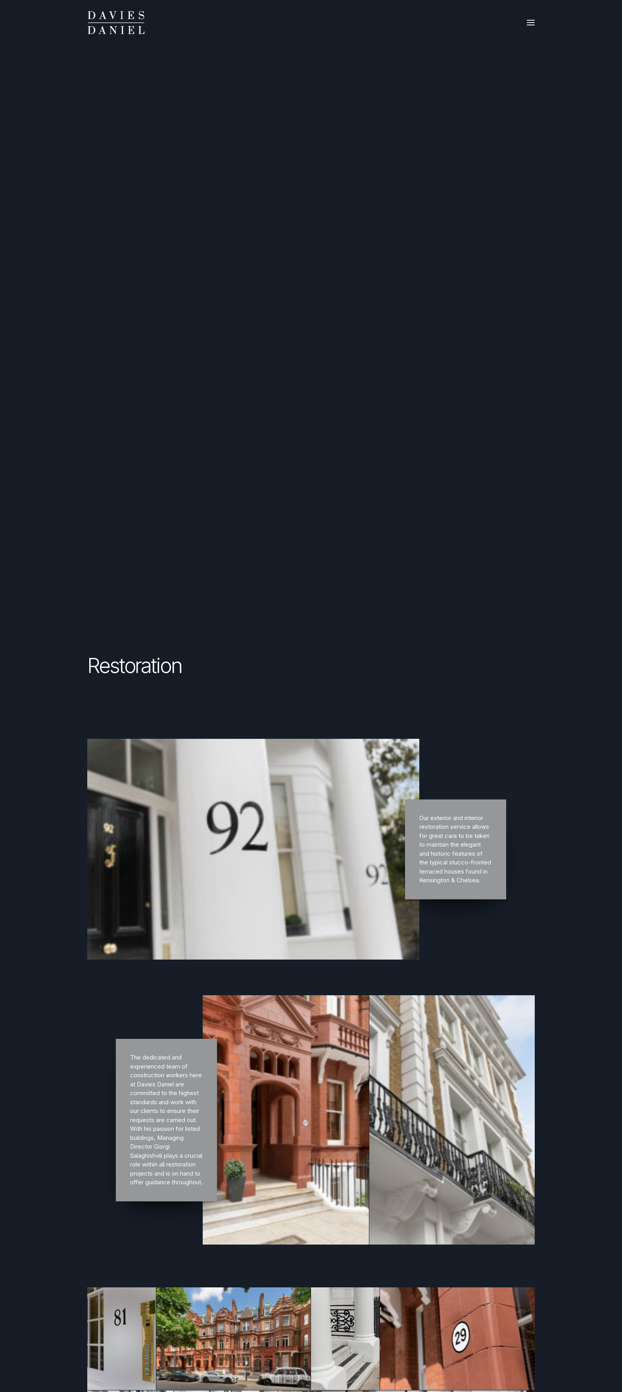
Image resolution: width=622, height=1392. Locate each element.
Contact (107, 1235)
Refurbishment (116, 1193)
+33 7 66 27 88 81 (313, 1277)
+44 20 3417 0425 (313, 1221)
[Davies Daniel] (116, 22)
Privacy (106, 1245)
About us (108, 1224)
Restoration (112, 1203)
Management (114, 1214)
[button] (531, 22)
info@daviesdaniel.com (321, 1210)
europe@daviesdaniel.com (325, 1266)
